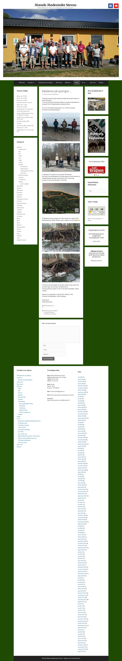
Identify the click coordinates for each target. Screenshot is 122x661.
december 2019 (82, 541)
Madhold (21, 164)
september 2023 (82, 444)
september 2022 (82, 470)
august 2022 (81, 472)
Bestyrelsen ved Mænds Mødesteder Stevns (29, 421)
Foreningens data (22, 423)
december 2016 (82, 619)
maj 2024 (80, 427)
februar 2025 (81, 407)
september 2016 (82, 625)
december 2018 (82, 567)
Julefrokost (23, 173)
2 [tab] (96, 180)
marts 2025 (81, 405)
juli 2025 (80, 396)
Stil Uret (19, 229)
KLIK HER (96, 247)
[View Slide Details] (96, 172)
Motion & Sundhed (53, 310)
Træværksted (22, 179)
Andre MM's (20, 186)
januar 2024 (81, 435)
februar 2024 (81, 433)
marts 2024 (81, 431)
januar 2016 (81, 642)
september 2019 (82, 547)
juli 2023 (80, 448)
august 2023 (81, 446)
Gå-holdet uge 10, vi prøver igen (25, 109)
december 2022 (82, 463)
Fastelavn (19, 123)
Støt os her (93, 82)
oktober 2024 (81, 416)
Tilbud (18, 233)
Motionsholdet (21, 397)
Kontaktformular (21, 214)
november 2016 (82, 621)
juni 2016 (80, 632)
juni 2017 (80, 606)
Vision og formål (22, 442)
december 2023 (82, 437)
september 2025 (82, 392)
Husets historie (22, 427)
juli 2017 (80, 604)
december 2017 (82, 593)
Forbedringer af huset (22, 199)
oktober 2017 (81, 597)
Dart (20, 151)
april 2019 (80, 558)
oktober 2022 (81, 468)
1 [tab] (94, 180)
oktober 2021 (81, 493)
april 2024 (80, 429)
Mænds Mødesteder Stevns (55, 5)
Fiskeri (20, 156)
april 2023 (80, 455)
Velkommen (22, 82)
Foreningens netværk (23, 425)
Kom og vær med (22, 434)
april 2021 (80, 506)
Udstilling (19, 235)
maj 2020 (80, 530)
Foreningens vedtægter (24, 429)
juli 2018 (80, 578)
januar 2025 (81, 409)
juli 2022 (80, 474)
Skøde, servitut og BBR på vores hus (27, 438)
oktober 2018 (81, 571)
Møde (18, 220)
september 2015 (82, 649)
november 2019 (82, 543)
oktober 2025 (81, 390)
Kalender (101, 82)
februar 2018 (81, 588)
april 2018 (80, 584)
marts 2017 (81, 612)
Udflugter (21, 181)
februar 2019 (81, 563)
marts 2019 (81, 560)
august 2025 (81, 394)
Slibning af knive (96, 266)
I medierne (19, 210)
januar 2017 (81, 617)
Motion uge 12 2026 (22, 100)
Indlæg (76, 82)
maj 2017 (80, 608)
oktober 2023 (81, 442)
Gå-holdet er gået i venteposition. (25, 125)
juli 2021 (80, 500)
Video (18, 238)
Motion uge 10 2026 (22, 107)
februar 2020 (81, 537)
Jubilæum (19, 212)
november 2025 (82, 388)
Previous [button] (90, 178)
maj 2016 (80, 634)
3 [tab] (98, 180)
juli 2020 (80, 526)
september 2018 (82, 573)
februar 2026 (81, 381)
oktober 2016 (81, 623)
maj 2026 (80, 377)
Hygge (20, 160)
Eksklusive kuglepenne (25, 412)
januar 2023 (81, 461)
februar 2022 (81, 485)
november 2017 (82, 595)
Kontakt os (32, 82)
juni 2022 (80, 476)
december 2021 (82, 489)
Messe (18, 218)
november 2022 (82, 465)
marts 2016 (81, 638)
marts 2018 (81, 586)
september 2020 (82, 522)
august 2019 (81, 550)
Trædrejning (22, 408)
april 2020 (80, 532)
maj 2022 (80, 478)
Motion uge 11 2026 (22, 104)
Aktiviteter (69, 82)
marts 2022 (81, 483)
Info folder (20, 431)
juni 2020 (80, 528)
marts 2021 (81, 509)
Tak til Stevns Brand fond (23, 111)
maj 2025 (80, 401)
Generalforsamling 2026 (23, 121)
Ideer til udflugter (24, 184)
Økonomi (19, 225)
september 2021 (82, 496)
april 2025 (80, 403)
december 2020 (82, 515)
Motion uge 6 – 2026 (22, 127)
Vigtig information (21, 240)
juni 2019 (80, 554)
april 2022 (80, 480)
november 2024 (82, 414)
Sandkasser (22, 406)
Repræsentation (21, 227)
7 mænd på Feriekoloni (49, 312)
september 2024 (82, 418)
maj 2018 (80, 582)
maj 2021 (80, 504)
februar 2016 (81, 640)
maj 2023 (80, 452)
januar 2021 (81, 513)
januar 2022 (81, 487)
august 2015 (81, 651)
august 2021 (81, 498)
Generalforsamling (21, 203)
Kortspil (20, 162)
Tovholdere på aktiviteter (24, 440)
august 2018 (81, 576)
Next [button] (103, 178)
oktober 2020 (81, 519)
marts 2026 (81, 379)
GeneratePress (75, 658)
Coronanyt (19, 194)
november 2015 (82, 647)
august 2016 (81, 627)
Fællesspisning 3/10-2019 (27, 171)
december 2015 (82, 645)
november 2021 (82, 491)
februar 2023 (81, 459)
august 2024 (81, 420)
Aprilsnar (19, 188)
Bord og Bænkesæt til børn (26, 403)
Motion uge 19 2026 (22, 96)
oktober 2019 (81, 545)
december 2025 (82, 385)
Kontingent (19, 216)
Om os (85, 82)
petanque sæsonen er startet (24, 102)
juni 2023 (80, 450)
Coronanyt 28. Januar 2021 (50, 313)
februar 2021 (81, 511)
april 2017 (80, 610)
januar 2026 (81, 383)
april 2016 (80, 636)
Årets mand (59, 82)
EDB (20, 153)
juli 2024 (80, 422)
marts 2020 (81, 535)
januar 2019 (81, 565)
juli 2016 (80, 630)
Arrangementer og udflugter (46, 82)
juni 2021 (80, 502)
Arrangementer (22, 149)
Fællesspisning (24, 169)
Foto (20, 158)
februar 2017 (81, 614)
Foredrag (19, 201)
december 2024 (82, 411)
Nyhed (18, 222)
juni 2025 (80, 398)
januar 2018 (81, 591)
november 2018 (82, 569)
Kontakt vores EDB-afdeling (25, 380)
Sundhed (19, 231)
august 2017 (81, 601)
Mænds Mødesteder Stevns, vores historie (29, 436)
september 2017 (82, 599)
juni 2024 (80, 424)
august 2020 (81, 524)
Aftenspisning (23, 166)
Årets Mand (20, 190)
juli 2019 (80, 552)
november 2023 (82, 440)
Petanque (21, 177)
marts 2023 (81, 457)
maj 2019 (80, 556)
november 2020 (82, 517)
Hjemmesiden (20, 207)
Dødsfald (19, 197)
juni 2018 (80, 580)
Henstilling (19, 205)
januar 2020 (81, 539)
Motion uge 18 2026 (22, 98)
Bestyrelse (19, 192)
